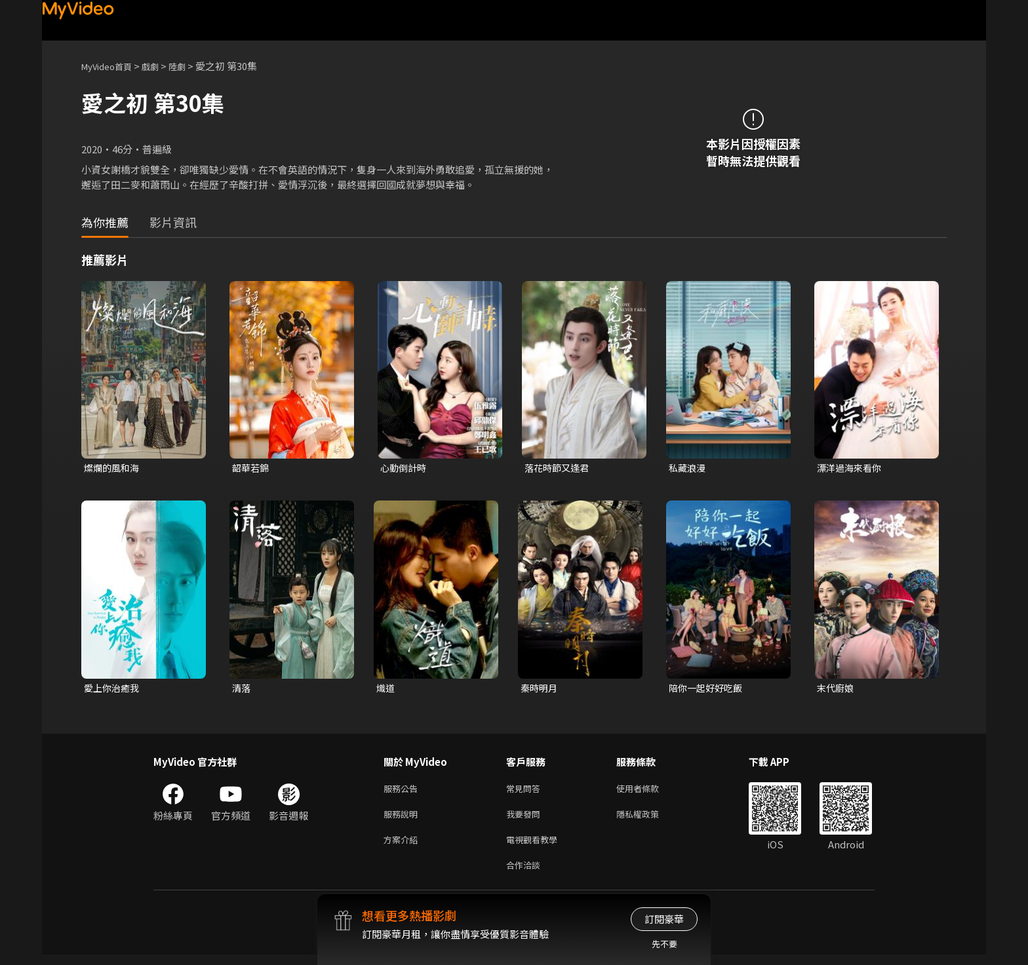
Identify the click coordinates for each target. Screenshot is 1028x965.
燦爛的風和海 (113, 468)
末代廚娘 (836, 689)
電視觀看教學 (535, 847)
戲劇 (160, 66)
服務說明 (403, 819)
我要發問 (525, 819)
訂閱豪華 (664, 919)
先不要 (664, 943)
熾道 (386, 689)
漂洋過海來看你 (851, 468)
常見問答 (525, 792)
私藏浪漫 (688, 468)
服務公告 (403, 792)
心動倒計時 (404, 468)
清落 (242, 689)
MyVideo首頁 (111, 66)
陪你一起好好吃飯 (708, 689)
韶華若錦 (251, 468)
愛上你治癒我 (113, 689)
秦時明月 (540, 689)
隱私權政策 (648, 819)
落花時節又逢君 (558, 468)
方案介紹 (403, 847)
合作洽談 (525, 874)
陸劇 (190, 66)
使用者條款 (648, 792)
